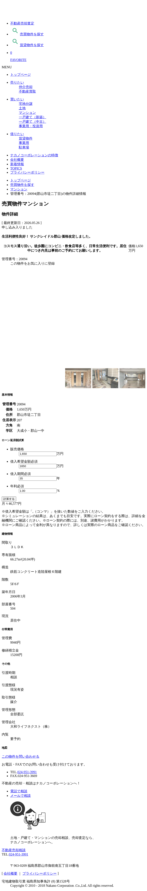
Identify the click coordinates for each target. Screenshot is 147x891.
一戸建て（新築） (32, 117)
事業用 (24, 143)
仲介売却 (25, 87)
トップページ (20, 74)
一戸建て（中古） (32, 121)
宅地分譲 (25, 103)
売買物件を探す (27, 34)
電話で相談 (18, 791)
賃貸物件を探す (27, 45)
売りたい (17, 82)
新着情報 (17, 164)
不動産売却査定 (22, 23)
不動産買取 (27, 91)
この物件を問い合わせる (20, 756)
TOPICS (16, 168)
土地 (22, 108)
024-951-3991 (27, 772)
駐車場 (24, 147)
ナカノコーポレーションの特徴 (34, 155)
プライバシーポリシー (27, 172)
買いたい (17, 99)
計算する (9, 498)
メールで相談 (20, 795)
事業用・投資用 (31, 126)
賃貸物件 (25, 138)
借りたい (17, 134)
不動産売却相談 (14, 850)
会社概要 (17, 159)
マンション (27, 112)
